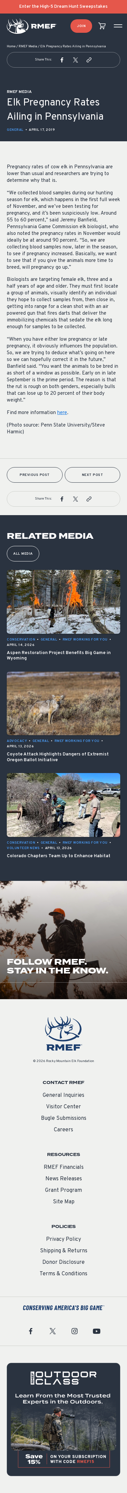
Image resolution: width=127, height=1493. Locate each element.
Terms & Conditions (63, 1274)
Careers (63, 1130)
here (62, 413)
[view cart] (102, 26)
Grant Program (63, 1190)
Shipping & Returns (63, 1251)
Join (81, 26)
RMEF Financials (64, 1167)
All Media (23, 554)
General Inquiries (63, 1095)
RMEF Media (28, 46)
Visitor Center (63, 1107)
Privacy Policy (63, 1239)
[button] (62, 60)
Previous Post (35, 475)
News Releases (63, 1179)
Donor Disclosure (63, 1262)
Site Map (64, 1202)
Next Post (92, 475)
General (15, 130)
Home (11, 46)
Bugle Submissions (63, 1118)
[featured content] (63, 1419)
